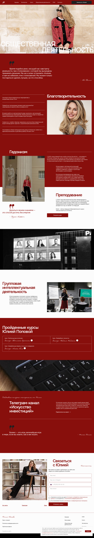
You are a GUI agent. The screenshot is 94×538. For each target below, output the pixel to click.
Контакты (60, 2)
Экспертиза (24, 2)
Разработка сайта (6, 531)
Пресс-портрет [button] (6, 520)
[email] (70, 475)
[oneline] (70, 480)
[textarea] (70, 491)
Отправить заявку (58, 504)
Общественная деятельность (43, 2)
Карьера (16, 2)
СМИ (54, 2)
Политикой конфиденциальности (74, 498)
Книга (31, 2)
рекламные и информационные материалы (75, 500)
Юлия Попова (8, 517)
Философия (67, 520)
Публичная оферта (7, 526)
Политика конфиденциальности (10, 523)
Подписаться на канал (62, 412)
